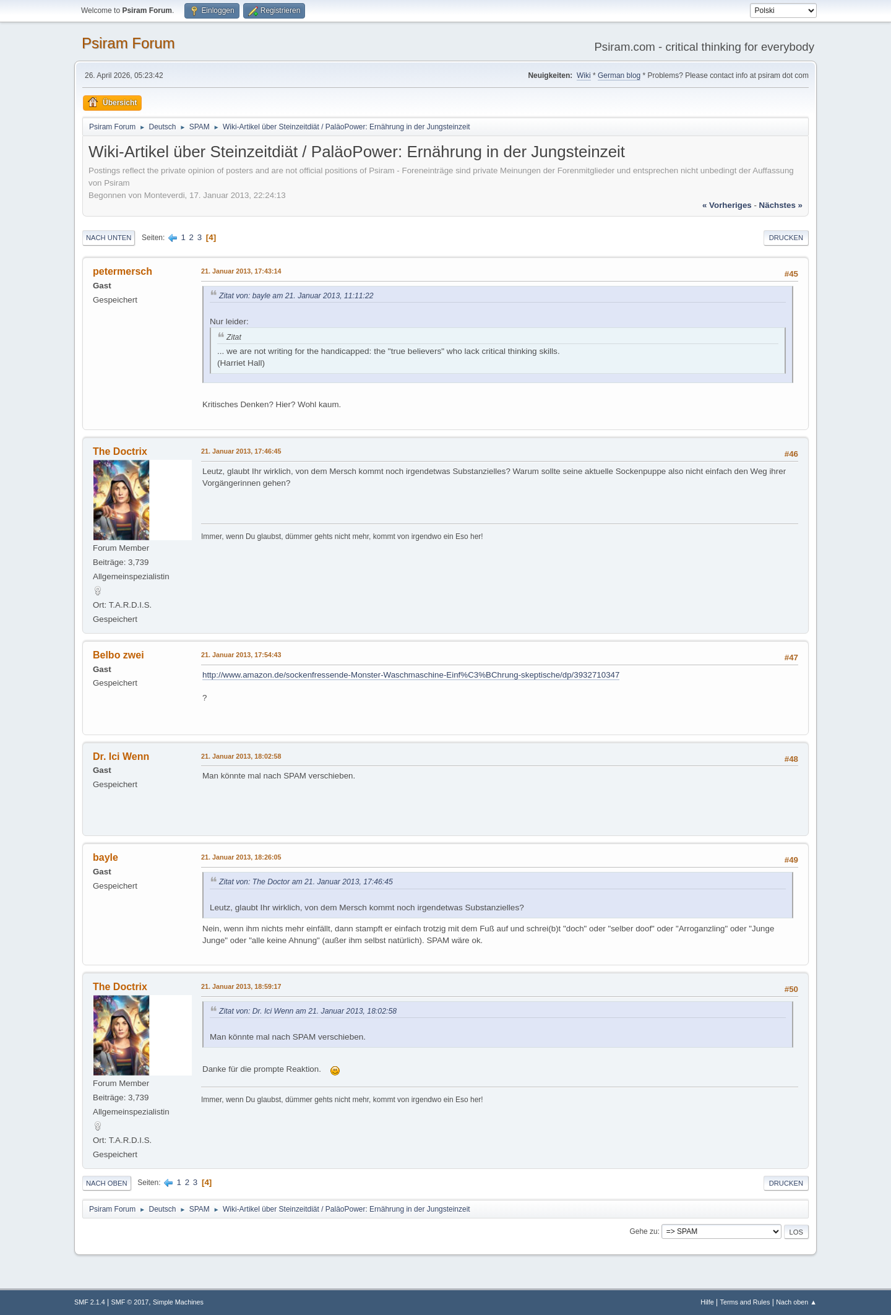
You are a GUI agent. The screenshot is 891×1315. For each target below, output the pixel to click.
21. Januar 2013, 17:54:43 (241, 654)
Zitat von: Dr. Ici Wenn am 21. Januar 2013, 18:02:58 (308, 1011)
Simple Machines (178, 1302)
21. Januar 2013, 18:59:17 (241, 986)
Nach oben (106, 1183)
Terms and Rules (745, 1302)
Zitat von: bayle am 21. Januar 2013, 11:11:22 (296, 295)
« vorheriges (727, 205)
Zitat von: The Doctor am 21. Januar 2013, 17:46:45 (306, 881)
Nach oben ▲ (796, 1302)
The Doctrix (120, 451)
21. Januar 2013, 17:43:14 (241, 271)
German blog (619, 75)
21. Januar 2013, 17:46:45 (241, 451)
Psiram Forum (128, 43)
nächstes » (781, 205)
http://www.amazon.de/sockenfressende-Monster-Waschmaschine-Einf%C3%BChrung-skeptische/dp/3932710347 (410, 674)
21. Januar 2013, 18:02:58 (241, 756)
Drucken (786, 237)
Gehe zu (643, 1231)
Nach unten (108, 237)
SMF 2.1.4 (89, 1302)
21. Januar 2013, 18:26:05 (241, 857)
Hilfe (707, 1302)
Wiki (584, 75)
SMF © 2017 (130, 1302)
